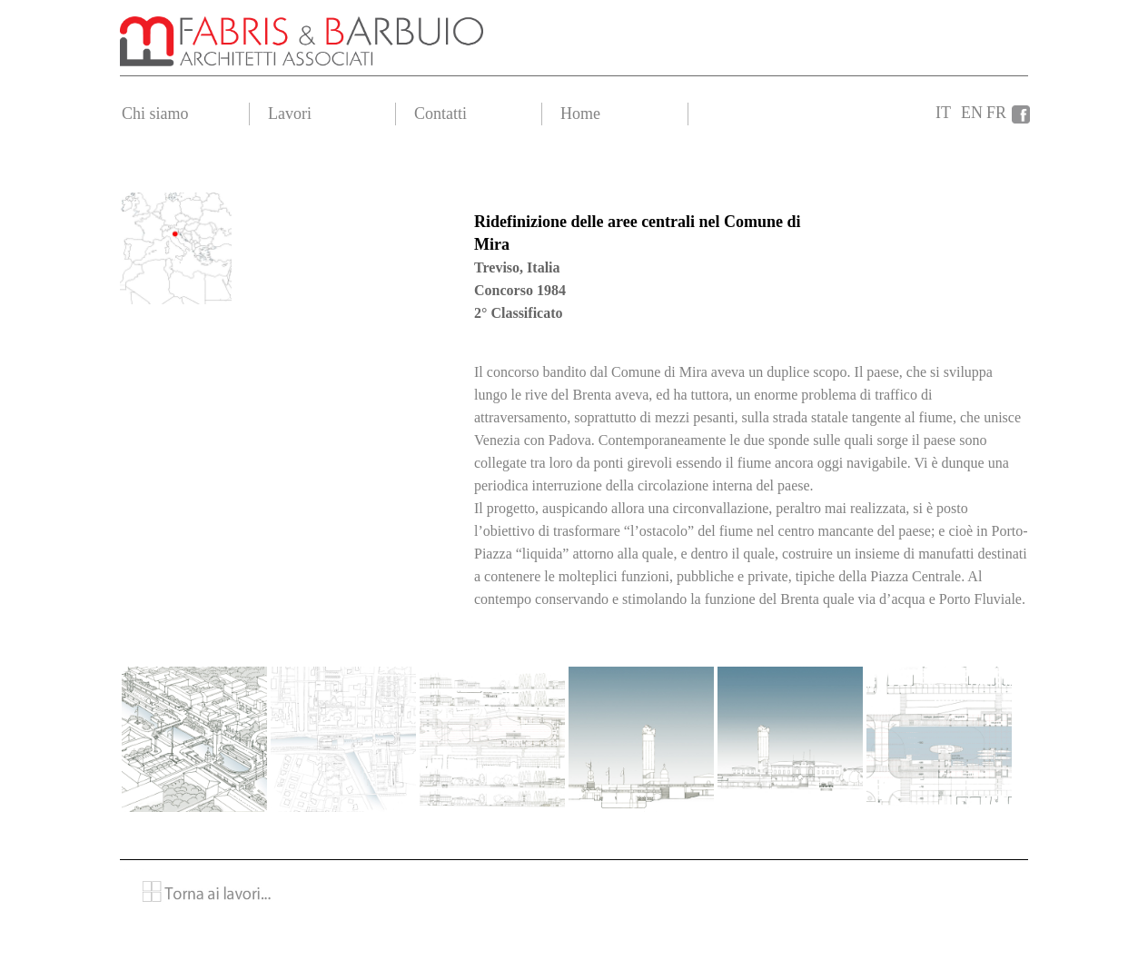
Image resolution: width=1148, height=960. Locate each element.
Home (580, 113)
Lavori (290, 113)
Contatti (440, 113)
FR (996, 113)
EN (972, 113)
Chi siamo (155, 113)
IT (943, 113)
